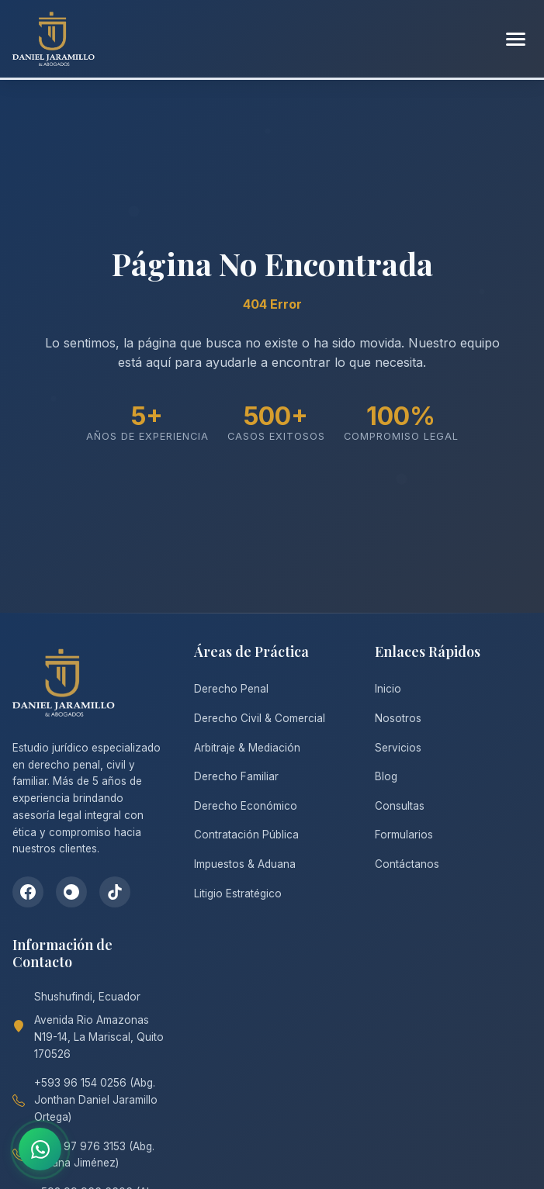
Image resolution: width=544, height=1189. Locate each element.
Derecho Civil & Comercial (259, 718)
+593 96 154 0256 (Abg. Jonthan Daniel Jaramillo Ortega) (96, 1100)
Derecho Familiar (236, 776)
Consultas (399, 806)
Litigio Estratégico (238, 893)
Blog (386, 776)
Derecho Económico (245, 806)
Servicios (398, 747)
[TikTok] (114, 891)
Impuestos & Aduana (245, 864)
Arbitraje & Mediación (247, 747)
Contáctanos (407, 864)
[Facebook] (27, 891)
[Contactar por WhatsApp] (40, 1149)
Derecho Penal (231, 689)
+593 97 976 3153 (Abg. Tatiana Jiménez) (94, 1155)
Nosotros (398, 718)
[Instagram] (71, 891)
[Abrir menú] (516, 39)
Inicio (388, 689)
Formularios (404, 834)
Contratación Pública (246, 834)
